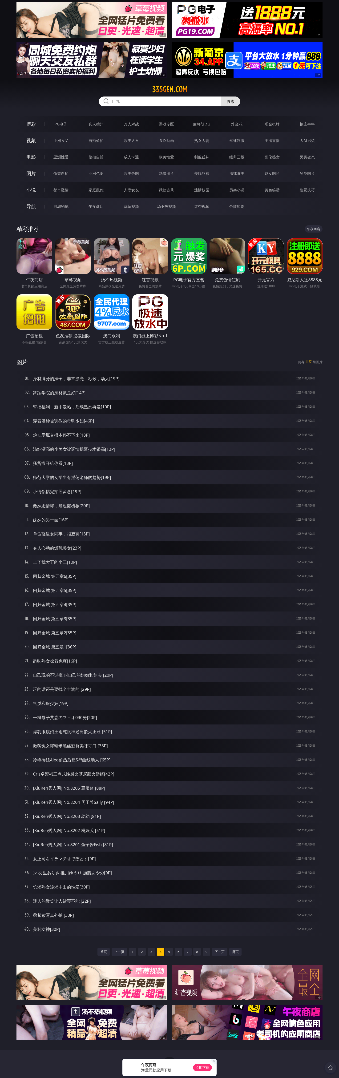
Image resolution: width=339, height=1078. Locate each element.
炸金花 (236, 124)
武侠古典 (166, 190)
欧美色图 (131, 173)
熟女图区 (272, 173)
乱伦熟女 (272, 157)
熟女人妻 (201, 140)
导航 (31, 206)
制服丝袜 (201, 157)
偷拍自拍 (96, 157)
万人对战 (131, 124)
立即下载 (202, 1067)
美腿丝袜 (201, 173)
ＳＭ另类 (307, 140)
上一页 (119, 951)
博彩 (31, 124)
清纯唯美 (236, 173)
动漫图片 (166, 173)
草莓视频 (131, 206)
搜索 (230, 101)
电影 (31, 157)
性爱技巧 (307, 190)
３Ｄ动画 (166, 140)
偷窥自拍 (61, 173)
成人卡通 (131, 157)
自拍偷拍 (96, 140)
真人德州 (96, 124)
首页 (103, 951)
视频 (31, 140)
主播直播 (272, 140)
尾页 (235, 951)
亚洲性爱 (61, 157)
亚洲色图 (96, 173)
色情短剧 (236, 206)
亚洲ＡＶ (61, 140)
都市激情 (61, 190)
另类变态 (307, 157)
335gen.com (169, 89)
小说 (31, 190)
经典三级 (236, 157)
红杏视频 (201, 206)
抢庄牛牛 (307, 124)
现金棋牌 (272, 124)
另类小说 (236, 190)
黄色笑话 (272, 190)
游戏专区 (166, 124)
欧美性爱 (166, 157)
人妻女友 (131, 190)
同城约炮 (61, 206)
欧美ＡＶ (131, 140)
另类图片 (307, 173)
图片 (31, 173)
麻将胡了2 (201, 124)
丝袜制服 (236, 140)
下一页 (220, 951)
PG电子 (61, 124)
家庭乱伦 (96, 190)
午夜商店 (96, 206)
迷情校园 (201, 190)
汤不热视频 (166, 206)
